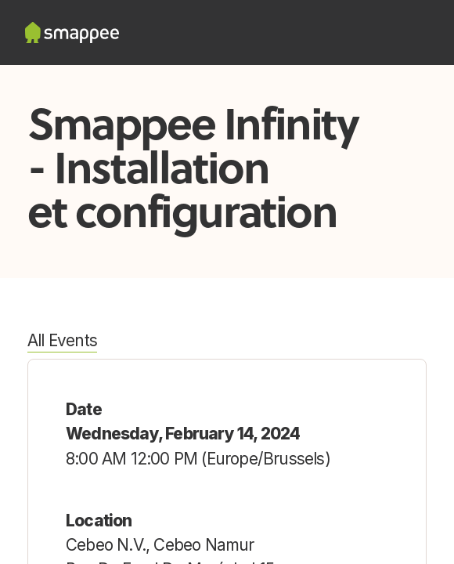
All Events (62, 340)
